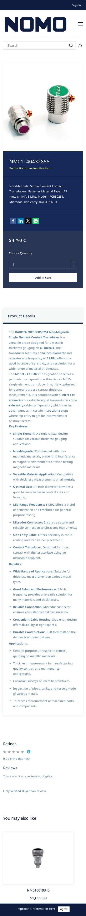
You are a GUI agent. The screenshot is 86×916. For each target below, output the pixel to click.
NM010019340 (38, 890)
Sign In (76, 5)
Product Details (21, 315)
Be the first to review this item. (30, 168)
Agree (63, 909)
